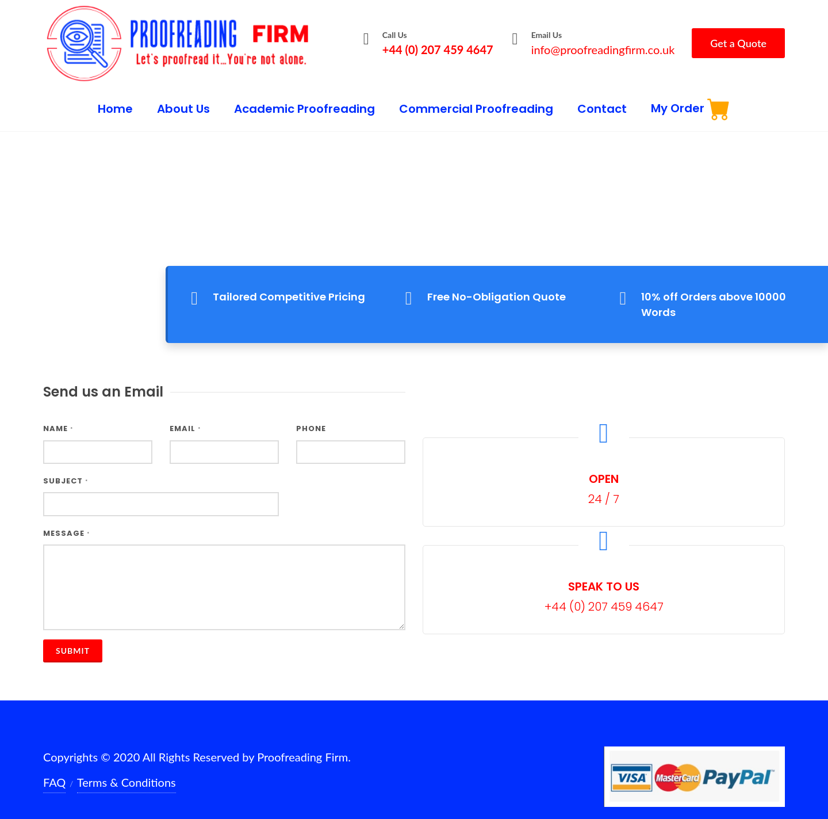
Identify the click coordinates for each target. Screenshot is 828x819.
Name (58, 418)
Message (66, 522)
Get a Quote (738, 43)
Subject (65, 470)
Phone (311, 418)
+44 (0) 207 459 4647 (437, 49)
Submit (73, 640)
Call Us (394, 35)
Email (185, 418)
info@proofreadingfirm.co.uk (603, 49)
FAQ (54, 771)
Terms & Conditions (126, 771)
